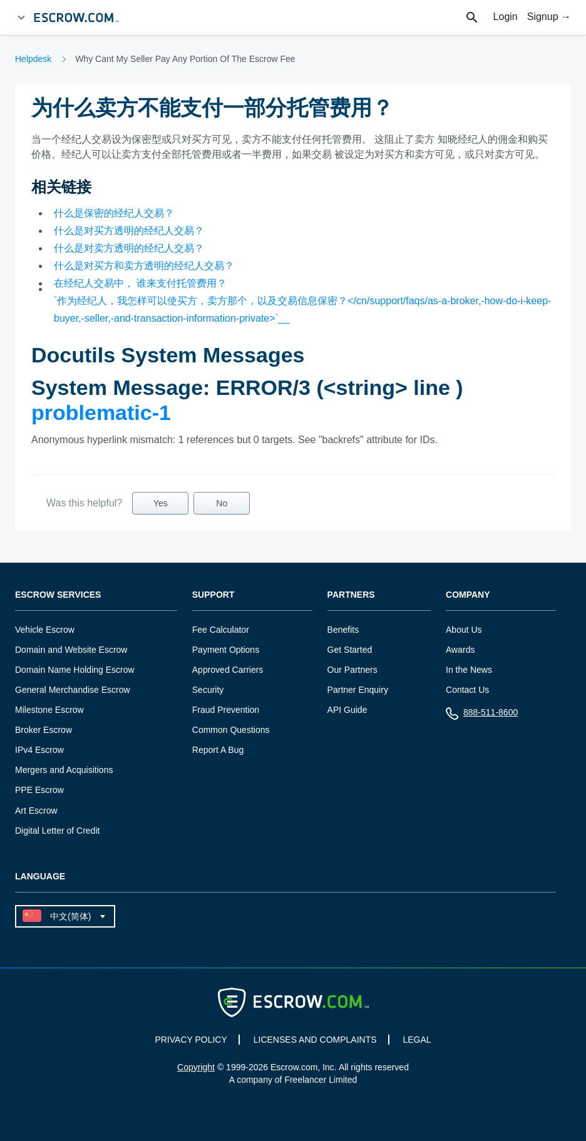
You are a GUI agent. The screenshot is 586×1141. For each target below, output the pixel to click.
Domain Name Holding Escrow (75, 670)
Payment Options (225, 650)
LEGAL (417, 1040)
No (221, 503)
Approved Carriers (228, 670)
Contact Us (467, 690)
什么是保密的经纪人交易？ (114, 213)
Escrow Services (58, 595)
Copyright (196, 1067)
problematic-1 (101, 412)
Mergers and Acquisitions (64, 770)
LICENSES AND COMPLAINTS (315, 1040)
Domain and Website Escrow (71, 650)
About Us (464, 630)
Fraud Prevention (225, 710)
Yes (160, 503)
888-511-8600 (482, 715)
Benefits (343, 630)
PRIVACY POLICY (191, 1040)
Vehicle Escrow (45, 630)
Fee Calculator (220, 630)
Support (213, 595)
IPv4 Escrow (39, 750)
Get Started (350, 650)
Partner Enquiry (357, 690)
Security (208, 690)
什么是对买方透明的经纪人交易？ (129, 230)
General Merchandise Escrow (72, 690)
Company (468, 595)
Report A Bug (218, 750)
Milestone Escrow (49, 710)
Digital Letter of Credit (57, 831)
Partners (351, 595)
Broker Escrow (43, 730)
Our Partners (352, 670)
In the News (469, 670)
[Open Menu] (21, 17)
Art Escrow (36, 811)
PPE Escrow (39, 790)
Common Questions (231, 730)
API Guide (347, 710)
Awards (460, 650)
